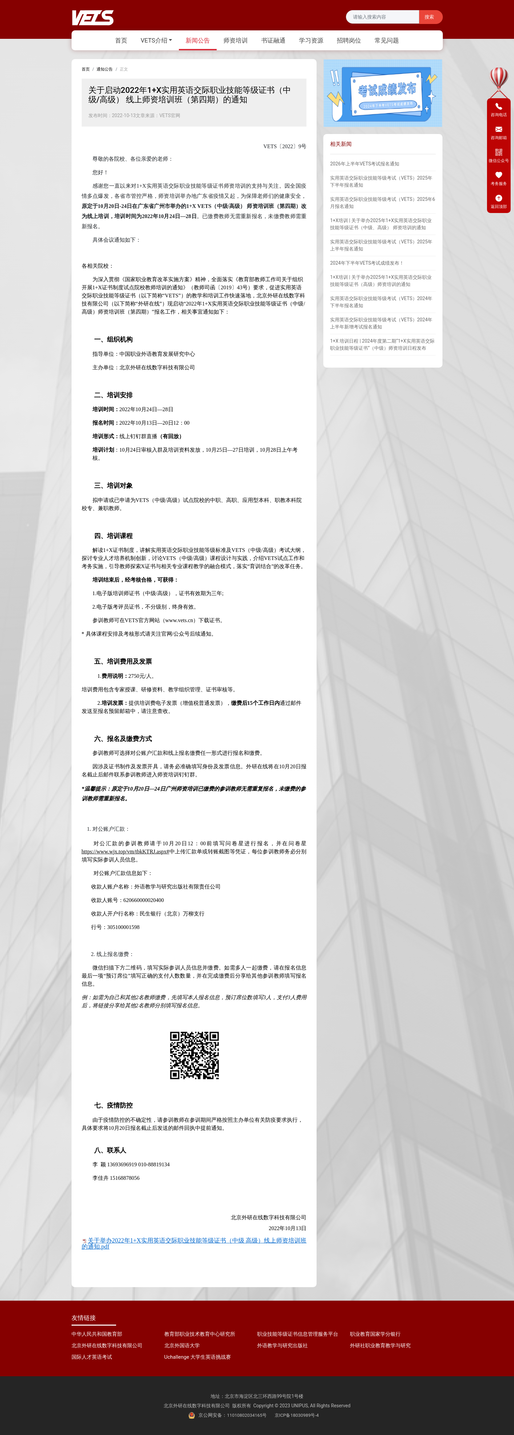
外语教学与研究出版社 (282, 1346)
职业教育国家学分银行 (375, 1334)
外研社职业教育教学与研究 (380, 1346)
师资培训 (235, 40)
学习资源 (311, 40)
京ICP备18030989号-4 (297, 1415)
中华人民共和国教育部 (97, 1334)
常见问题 (387, 40)
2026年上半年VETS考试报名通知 (364, 163)
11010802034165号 (245, 1415)
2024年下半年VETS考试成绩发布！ (367, 263)
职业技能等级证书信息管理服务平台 (297, 1334)
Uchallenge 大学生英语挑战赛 (197, 1357)
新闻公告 (198, 40)
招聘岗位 (349, 40)
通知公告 (105, 69)
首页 (121, 40)
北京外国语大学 (182, 1346)
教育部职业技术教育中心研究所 (199, 1334)
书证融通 (273, 40)
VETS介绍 (154, 40)
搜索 (429, 17)
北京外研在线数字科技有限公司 (107, 1346)
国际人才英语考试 (92, 1357)
